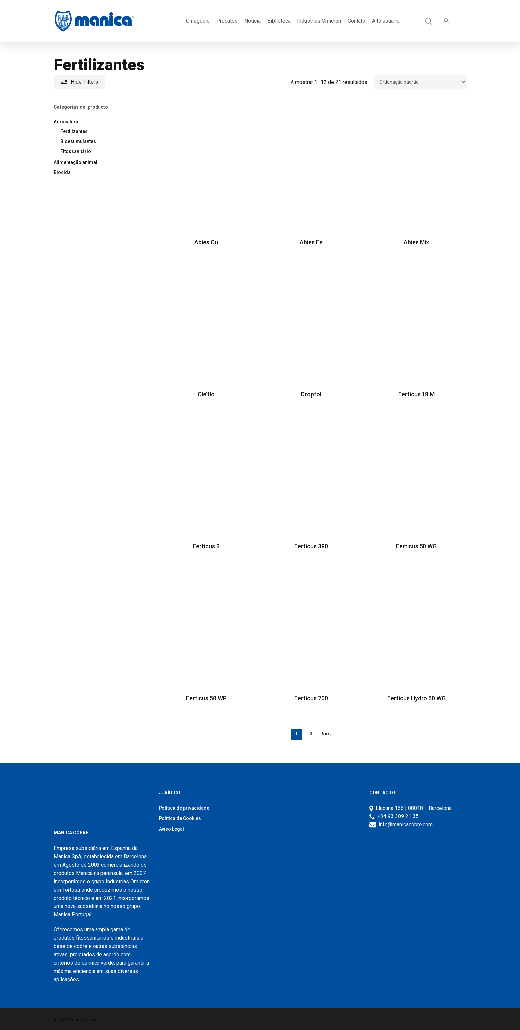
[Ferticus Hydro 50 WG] (416, 623)
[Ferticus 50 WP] (206, 623)
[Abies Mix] (416, 168)
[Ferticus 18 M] (416, 319)
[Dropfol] (311, 319)
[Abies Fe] (311, 168)
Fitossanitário (75, 151)
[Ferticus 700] (311, 623)
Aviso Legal (171, 829)
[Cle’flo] (206, 319)
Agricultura (66, 121)
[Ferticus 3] (206, 471)
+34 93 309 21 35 (397, 816)
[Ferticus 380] (311, 471)
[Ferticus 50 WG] (416, 471)
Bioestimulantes (78, 141)
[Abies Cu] (206, 168)
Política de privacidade (184, 808)
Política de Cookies (180, 818)
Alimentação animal (75, 162)
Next (326, 733)
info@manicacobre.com (406, 824)
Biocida (62, 172)
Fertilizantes (74, 131)
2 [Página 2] (311, 733)
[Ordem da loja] (420, 82)
